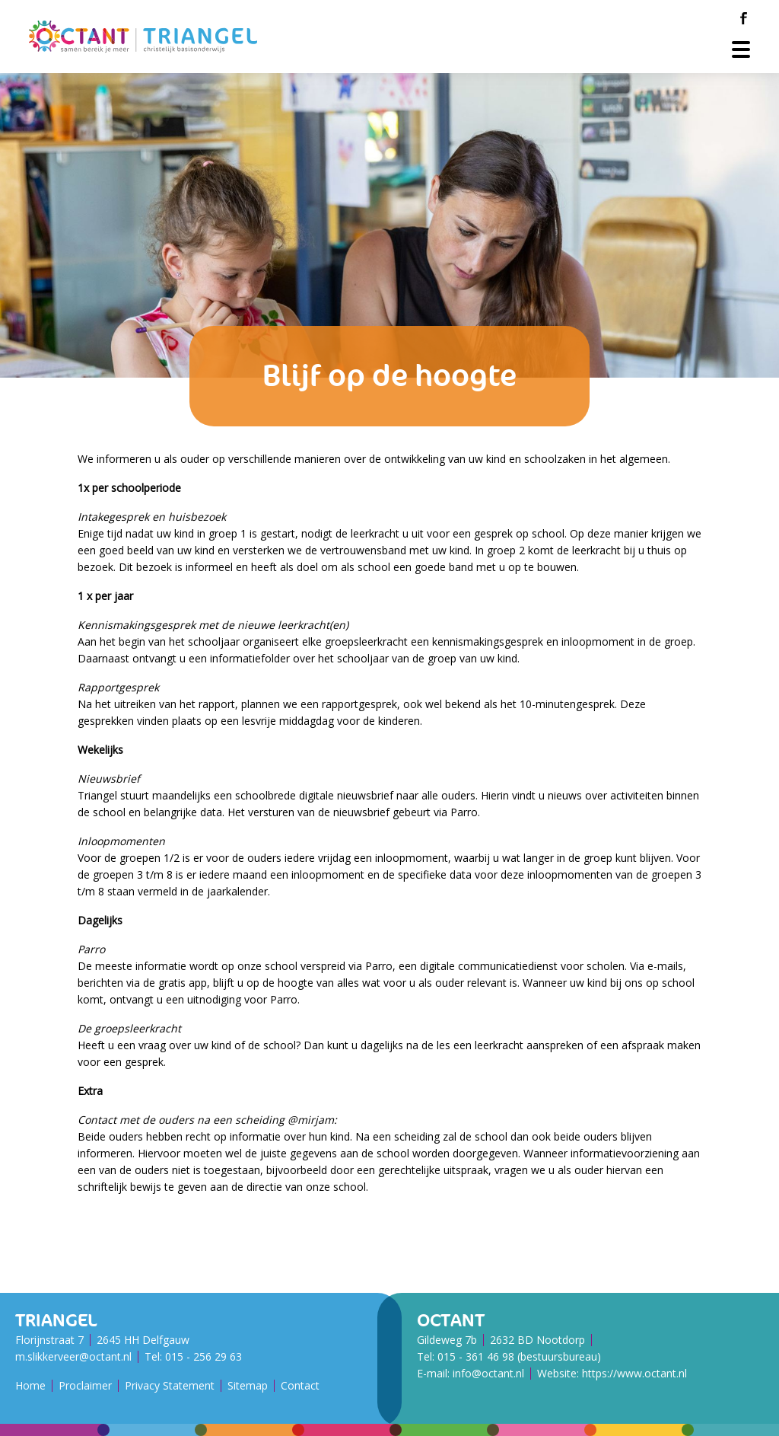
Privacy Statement (170, 1385)
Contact (300, 1385)
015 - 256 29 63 (203, 1356)
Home (30, 1385)
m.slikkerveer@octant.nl (73, 1356)
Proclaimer (85, 1385)
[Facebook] (743, 18)
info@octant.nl (488, 1373)
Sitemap (247, 1385)
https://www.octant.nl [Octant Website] (634, 1373)
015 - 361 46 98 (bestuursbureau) (519, 1356)
